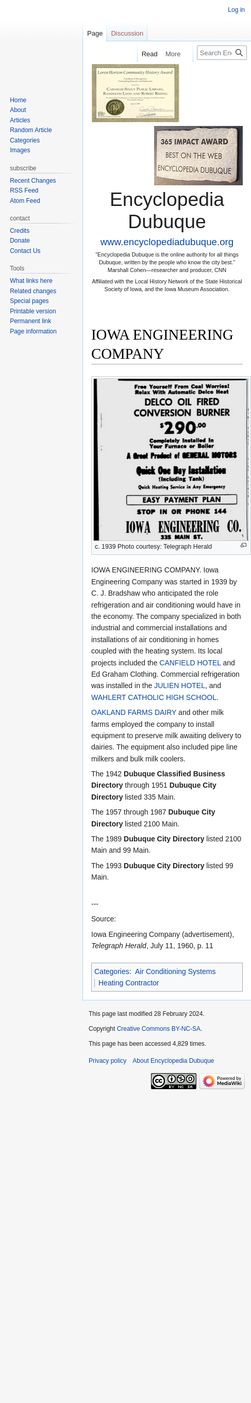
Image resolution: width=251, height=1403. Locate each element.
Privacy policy (107, 1060)
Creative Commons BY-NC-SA (158, 1028)
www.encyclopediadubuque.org (167, 241)
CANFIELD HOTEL (190, 663)
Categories (111, 971)
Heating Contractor (128, 983)
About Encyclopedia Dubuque (173, 1060)
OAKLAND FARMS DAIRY (133, 712)
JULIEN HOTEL (179, 685)
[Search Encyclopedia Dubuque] (222, 52)
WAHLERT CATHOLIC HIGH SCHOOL (153, 697)
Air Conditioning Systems (175, 971)
